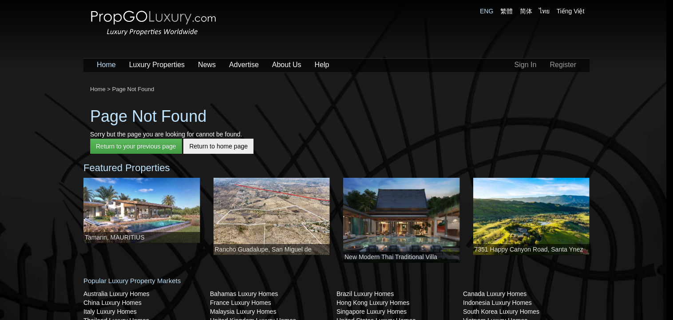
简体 (526, 11)
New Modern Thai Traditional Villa (390, 256)
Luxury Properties (157, 64)
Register (563, 64)
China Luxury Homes (112, 302)
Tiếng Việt (571, 11)
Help (322, 64)
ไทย (544, 11)
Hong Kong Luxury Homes (372, 302)
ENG (486, 11)
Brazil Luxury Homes (365, 293)
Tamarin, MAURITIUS (115, 237)
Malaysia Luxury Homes (243, 311)
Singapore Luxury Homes (371, 311)
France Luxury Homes (240, 302)
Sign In (526, 64)
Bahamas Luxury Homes (244, 293)
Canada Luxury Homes (495, 293)
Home (106, 64)
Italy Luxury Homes (110, 311)
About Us (286, 64)
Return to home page (218, 146)
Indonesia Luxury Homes (497, 302)
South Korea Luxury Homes (501, 311)
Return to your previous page (136, 146)
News (207, 64)
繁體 (506, 11)
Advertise (244, 64)
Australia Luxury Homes (116, 293)
